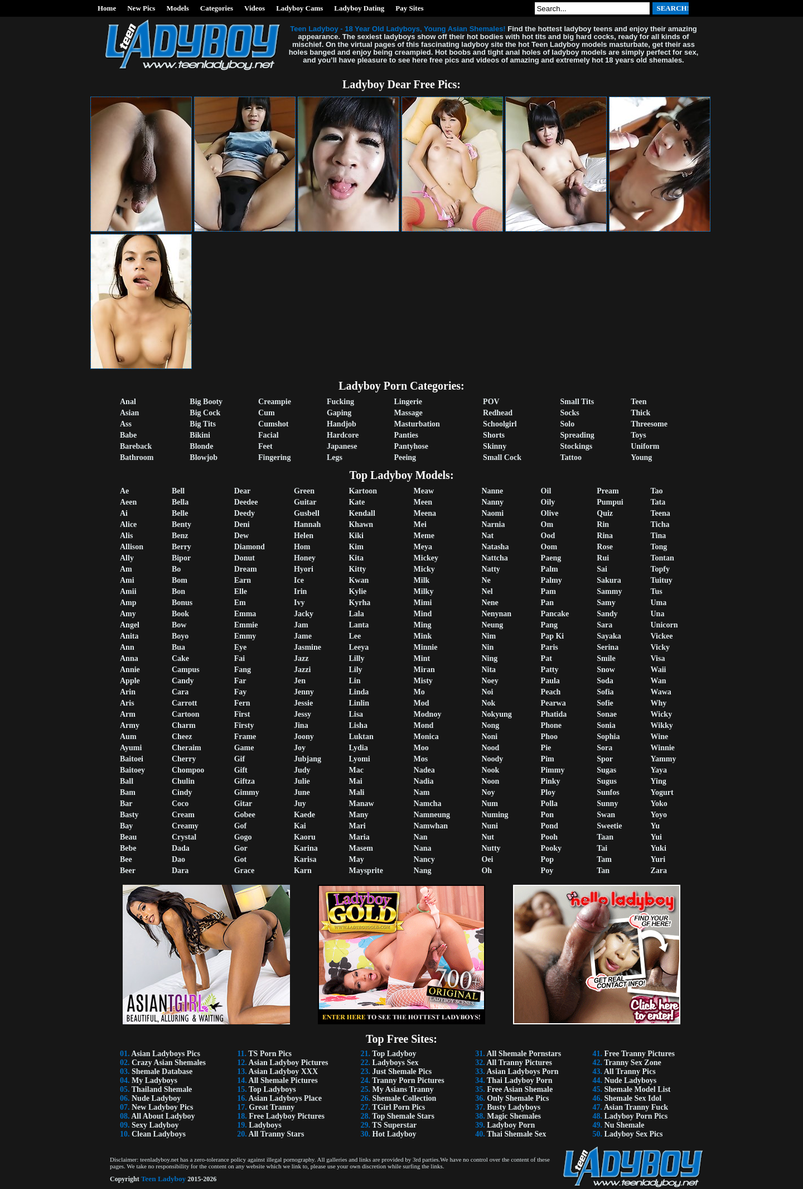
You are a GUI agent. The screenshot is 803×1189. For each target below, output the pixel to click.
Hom (302, 547)
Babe (128, 435)
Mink (423, 636)
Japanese (342, 446)
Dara (180, 870)
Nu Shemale (624, 1125)
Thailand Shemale (162, 1089)
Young (641, 457)
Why (659, 703)
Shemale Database (162, 1071)
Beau (128, 837)
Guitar (305, 502)
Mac (356, 770)
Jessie (303, 703)
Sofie (605, 703)
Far (240, 681)
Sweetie (609, 826)
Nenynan (496, 614)
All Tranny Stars (276, 1134)
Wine (660, 736)
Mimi (423, 602)
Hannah (307, 524)
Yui (656, 837)
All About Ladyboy (163, 1116)
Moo (421, 748)
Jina (301, 725)
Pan (547, 602)
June (302, 792)
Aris (127, 703)
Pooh (549, 837)
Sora (604, 748)
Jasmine (307, 647)
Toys (638, 435)
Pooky (551, 848)
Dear (242, 491)
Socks (569, 413)
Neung (492, 625)
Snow (606, 669)
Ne (485, 580)
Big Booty (206, 401)
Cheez (182, 736)
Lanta (359, 625)
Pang (549, 625)
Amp (128, 602)
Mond (424, 725)
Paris (549, 647)
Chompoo (188, 770)
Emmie (246, 625)
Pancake (555, 614)
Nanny (492, 502)
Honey (305, 558)
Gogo (243, 837)
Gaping (339, 413)
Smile (606, 658)
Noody (492, 759)
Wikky (662, 725)
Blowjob (203, 457)
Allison (131, 547)
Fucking (340, 401)
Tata (658, 502)
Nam (422, 792)
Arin (128, 692)
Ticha (660, 524)
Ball (126, 781)
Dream (245, 569)
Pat (546, 658)
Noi (487, 692)
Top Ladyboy (394, 1053)
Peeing (405, 457)
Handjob (341, 424)
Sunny (607, 803)
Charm (184, 725)
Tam (604, 859)
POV (491, 401)
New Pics (141, 8)
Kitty (357, 569)
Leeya (359, 647)
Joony (304, 736)
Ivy (299, 602)
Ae (124, 491)
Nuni (489, 826)
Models (177, 8)
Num (489, 803)
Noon (490, 781)
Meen (423, 502)
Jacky (303, 614)
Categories (216, 8)
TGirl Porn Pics (398, 1107)
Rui (603, 558)
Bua (178, 647)
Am (126, 569)
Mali (356, 792)
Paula (550, 681)
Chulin (183, 781)
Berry (181, 547)
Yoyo (659, 815)
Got (240, 859)
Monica (426, 736)
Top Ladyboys (272, 1089)
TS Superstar (394, 1125)
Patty (550, 669)
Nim (488, 636)
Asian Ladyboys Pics (165, 1053)
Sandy (607, 614)
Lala (356, 614)
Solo (567, 424)
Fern (242, 703)
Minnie (426, 647)
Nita (488, 669)
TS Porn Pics (270, 1053)
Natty (490, 569)
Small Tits (577, 401)
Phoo (549, 736)
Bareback (136, 446)
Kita (356, 558)
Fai (239, 658)
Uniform (645, 446)
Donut (244, 558)
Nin (487, 647)
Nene (489, 602)
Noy (488, 792)
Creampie (274, 401)
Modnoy (428, 714)
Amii (128, 591)
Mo (419, 692)
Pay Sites (409, 8)
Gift (241, 770)
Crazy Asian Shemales (169, 1062)
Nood (490, 748)
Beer (128, 870)
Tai (602, 848)
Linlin (359, 703)
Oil (546, 491)
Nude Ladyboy (156, 1098)
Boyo (180, 636)
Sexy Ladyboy (155, 1125)
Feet (265, 446)
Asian (129, 413)
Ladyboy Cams (299, 8)
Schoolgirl (500, 424)
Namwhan (431, 826)
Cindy (182, 792)
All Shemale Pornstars (523, 1053)
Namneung (432, 815)
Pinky (550, 781)
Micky (424, 569)
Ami (127, 580)
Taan (605, 837)
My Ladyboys (154, 1080)
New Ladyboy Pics (162, 1107)
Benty (181, 524)
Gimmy (246, 792)
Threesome (649, 424)
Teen (638, 401)
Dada (181, 848)
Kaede (304, 815)
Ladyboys (265, 1125)
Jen (300, 681)
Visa (658, 658)
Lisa (356, 714)
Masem (361, 848)
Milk (422, 580)
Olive (550, 513)
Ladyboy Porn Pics (636, 1116)
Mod (421, 703)
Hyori (303, 569)
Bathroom (136, 457)
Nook (490, 770)
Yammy (663, 759)
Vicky (660, 647)
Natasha (495, 547)
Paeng (551, 558)
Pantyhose (411, 446)
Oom (549, 547)
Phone (551, 725)
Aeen (128, 502)
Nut (487, 837)
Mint (422, 658)
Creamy (185, 826)
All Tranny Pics (630, 1071)
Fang (242, 669)
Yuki (658, 848)
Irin (300, 591)
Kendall (362, 513)
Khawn (361, 524)
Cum (266, 413)
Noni (489, 736)
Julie (302, 781)
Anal (128, 401)
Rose (605, 547)
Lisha (358, 725)
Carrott (184, 703)
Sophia (608, 736)
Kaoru (305, 837)
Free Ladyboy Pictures (287, 1116)
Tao (657, 491)
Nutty (490, 848)
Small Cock (502, 457)
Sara (604, 625)
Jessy (302, 714)
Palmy (551, 580)
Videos (254, 8)
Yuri (658, 859)
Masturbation (416, 424)
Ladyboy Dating (359, 8)
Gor (241, 848)
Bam (128, 792)
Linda (359, 692)
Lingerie (408, 401)
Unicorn (664, 625)
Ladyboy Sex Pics (633, 1134)
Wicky (662, 714)
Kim (356, 547)
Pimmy (553, 770)
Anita (129, 636)
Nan (421, 837)
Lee (355, 636)
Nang (423, 870)
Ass (126, 424)
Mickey (426, 558)
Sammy (609, 591)
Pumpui (610, 502)
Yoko (659, 803)
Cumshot (273, 424)
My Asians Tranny (403, 1089)
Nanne (492, 491)
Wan (658, 681)
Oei (487, 859)
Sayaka (609, 636)
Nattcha (494, 558)
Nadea (424, 770)
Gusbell (307, 513)
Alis (126, 535)
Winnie (663, 748)
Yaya (659, 770)
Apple (130, 681)
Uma (659, 602)
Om (547, 524)
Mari (357, 826)
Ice (299, 580)
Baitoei (131, 759)
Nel (486, 591)
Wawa (661, 692)
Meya (423, 547)
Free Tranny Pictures (639, 1053)
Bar (126, 803)
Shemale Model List (637, 1089)
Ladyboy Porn (511, 1125)
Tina (658, 535)
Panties (406, 435)
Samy (606, 602)
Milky (424, 591)
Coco (180, 803)
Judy (302, 770)
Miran (424, 669)
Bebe (128, 848)
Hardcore (343, 435)
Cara (180, 692)
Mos (421, 759)
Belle (180, 513)
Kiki (356, 535)
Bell (178, 491)
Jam (301, 625)
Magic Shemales (514, 1116)
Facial (268, 435)
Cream (183, 815)
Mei (420, 524)
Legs (334, 457)
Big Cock (205, 413)
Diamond (249, 547)
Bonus (182, 602)
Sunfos (608, 792)
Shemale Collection (405, 1098)
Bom (179, 580)
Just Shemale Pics (402, 1071)
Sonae (607, 714)
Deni (242, 524)
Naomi (492, 513)
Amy (128, 614)
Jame (303, 636)
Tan (603, 870)
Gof (240, 826)
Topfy (660, 569)
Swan (606, 815)
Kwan (359, 580)
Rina (605, 535)
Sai (602, 569)
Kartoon (363, 491)
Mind (423, 614)
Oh (486, 870)
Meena (425, 513)
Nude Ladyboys (630, 1080)
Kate (357, 502)
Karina (306, 848)
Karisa (305, 859)
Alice (128, 524)
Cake (180, 658)
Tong (659, 547)
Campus (186, 669)
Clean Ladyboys (159, 1134)
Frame (245, 736)
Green (304, 491)
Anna (129, 658)
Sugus (607, 781)
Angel (129, 625)
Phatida (554, 714)
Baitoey (132, 770)
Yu (655, 826)
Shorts (494, 435)
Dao (178, 859)
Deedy (244, 513)
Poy (547, 870)
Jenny (304, 692)
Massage (408, 413)
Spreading (577, 435)
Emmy (245, 636)
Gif (239, 759)
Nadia (424, 781)
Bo (176, 569)
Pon (547, 815)
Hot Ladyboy (395, 1134)
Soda (605, 681)
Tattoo (571, 457)
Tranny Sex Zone (632, 1062)
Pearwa (553, 703)
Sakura (609, 580)
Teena (660, 513)
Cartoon (186, 714)
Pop (547, 859)
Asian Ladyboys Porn (522, 1071)
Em (240, 602)
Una (658, 614)
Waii (658, 669)
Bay (126, 826)
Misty (423, 681)
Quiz (605, 513)
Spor (605, 759)
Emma (245, 614)
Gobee (244, 815)
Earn (242, 580)
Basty (129, 815)
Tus (656, 591)
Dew (241, 535)
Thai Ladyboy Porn (519, 1080)
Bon (178, 591)
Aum (128, 736)
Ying (658, 781)
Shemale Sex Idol (633, 1098)
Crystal (184, 837)
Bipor (181, 558)
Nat (487, 535)
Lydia (358, 748)
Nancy (424, 859)
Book (180, 614)
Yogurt (662, 792)
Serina (607, 647)
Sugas (606, 770)
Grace (244, 870)
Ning (489, 658)
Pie (546, 748)
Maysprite (366, 870)
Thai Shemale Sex (516, 1134)
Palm (549, 569)
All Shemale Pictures (283, 1080)
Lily (355, 669)
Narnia (493, 524)
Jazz (301, 658)
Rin (603, 524)
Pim (547, 759)
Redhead (497, 413)
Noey (489, 681)
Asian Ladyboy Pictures (288, 1062)
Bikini (200, 435)
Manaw (361, 803)
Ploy (548, 792)
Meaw (424, 491)
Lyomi (359, 759)
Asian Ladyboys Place (285, 1098)
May (356, 859)
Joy (300, 748)
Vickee (662, 636)
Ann (127, 647)
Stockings (576, 446)
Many (358, 815)
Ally (127, 558)
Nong (490, 725)
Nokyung (496, 714)
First (242, 714)
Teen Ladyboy (163, 1178)
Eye (240, 647)
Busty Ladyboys (513, 1107)
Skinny (494, 446)
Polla (549, 803)
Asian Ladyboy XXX (283, 1071)
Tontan (662, 558)
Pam (548, 591)
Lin (354, 681)
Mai (355, 781)
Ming (423, 625)
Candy (183, 681)
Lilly (356, 658)
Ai (124, 513)
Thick (640, 413)
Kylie (357, 591)
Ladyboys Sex (396, 1062)
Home (107, 8)
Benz (180, 535)
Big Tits (203, 424)
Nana (423, 848)
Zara (659, 870)
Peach (551, 692)
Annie (130, 669)
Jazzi (302, 669)
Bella (180, 502)
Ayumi (131, 748)
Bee (126, 859)
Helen (303, 535)
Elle (240, 591)
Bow (179, 625)
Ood (548, 535)
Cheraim (186, 748)
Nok (488, 703)
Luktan (361, 736)
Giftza (244, 781)
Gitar (243, 803)
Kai (300, 826)
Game (244, 748)
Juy (300, 803)
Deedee (246, 502)
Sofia (605, 692)
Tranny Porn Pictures (408, 1080)
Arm (128, 714)
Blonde (201, 446)
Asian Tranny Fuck (636, 1107)
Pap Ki (552, 636)
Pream (607, 491)
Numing (494, 815)
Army (129, 725)
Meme (424, 535)
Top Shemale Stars (403, 1116)
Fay (240, 692)
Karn (303, 870)
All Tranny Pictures (519, 1062)
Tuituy (662, 580)
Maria (359, 837)
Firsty (244, 725)
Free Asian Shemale (520, 1089)
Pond (549, 826)
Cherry (184, 759)
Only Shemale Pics (518, 1098)
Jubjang (307, 759)
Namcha (428, 803)
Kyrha (359, 602)
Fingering (274, 457)
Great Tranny (271, 1107)
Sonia (606, 725)
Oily (548, 502)
